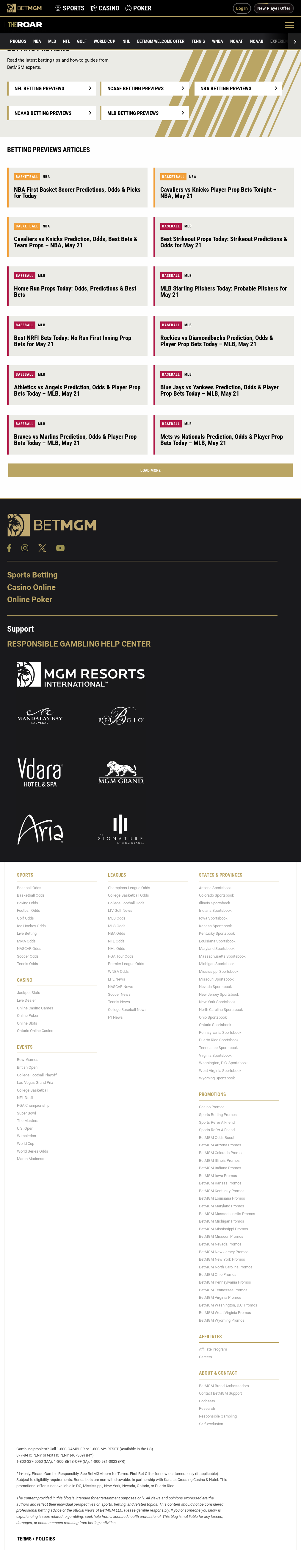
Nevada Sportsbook (215, 986)
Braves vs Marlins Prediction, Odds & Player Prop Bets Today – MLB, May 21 (75, 440)
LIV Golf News (120, 910)
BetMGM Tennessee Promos (223, 1290)
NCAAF (236, 41)
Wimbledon (26, 1136)
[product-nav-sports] (69, 8)
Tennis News (119, 1002)
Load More (150, 470)
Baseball (171, 226)
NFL (66, 41)
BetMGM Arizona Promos (220, 1145)
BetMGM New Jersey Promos (224, 1252)
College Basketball (32, 1090)
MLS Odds (117, 926)
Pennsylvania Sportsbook (220, 1032)
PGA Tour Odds (121, 956)
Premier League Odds (126, 963)
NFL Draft (25, 1097)
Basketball (27, 177)
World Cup (104, 41)
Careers (205, 1357)
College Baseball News (127, 1009)
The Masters (27, 1120)
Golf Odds (25, 918)
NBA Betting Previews (225, 88)
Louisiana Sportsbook (217, 941)
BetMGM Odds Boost (216, 1137)
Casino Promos (212, 1107)
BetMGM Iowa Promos (218, 1175)
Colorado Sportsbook (216, 895)
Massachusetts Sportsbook (222, 956)
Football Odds (28, 910)
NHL (126, 41)
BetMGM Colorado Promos (221, 1153)
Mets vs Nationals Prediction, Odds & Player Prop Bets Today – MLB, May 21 (221, 440)
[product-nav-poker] (138, 8)
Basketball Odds (31, 895)
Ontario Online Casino (35, 1030)
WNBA (217, 41)
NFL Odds (116, 941)
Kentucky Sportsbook (217, 933)
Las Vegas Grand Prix (35, 1082)
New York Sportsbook (217, 1002)
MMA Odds (26, 941)
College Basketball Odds (128, 895)
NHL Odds (116, 948)
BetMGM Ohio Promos (217, 1274)
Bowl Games (27, 1059)
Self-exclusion (211, 1424)
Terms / (26, 1539)
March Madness (30, 1158)
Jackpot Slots (28, 992)
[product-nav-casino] (104, 8)
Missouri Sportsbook (216, 979)
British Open (27, 1067)
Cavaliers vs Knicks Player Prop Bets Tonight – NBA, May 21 (218, 192)
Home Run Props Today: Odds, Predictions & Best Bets (75, 291)
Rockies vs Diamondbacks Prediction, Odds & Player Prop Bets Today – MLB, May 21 (216, 341)
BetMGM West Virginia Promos (225, 1312)
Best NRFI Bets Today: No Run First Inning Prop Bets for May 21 (72, 341)
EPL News (116, 979)
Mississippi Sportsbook (219, 971)
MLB (52, 41)
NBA (37, 41)
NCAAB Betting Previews (43, 113)
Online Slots (27, 1023)
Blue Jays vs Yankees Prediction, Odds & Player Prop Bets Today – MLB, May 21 (219, 390)
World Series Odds (32, 1151)
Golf (82, 41)
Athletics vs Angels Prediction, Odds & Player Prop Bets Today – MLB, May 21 (77, 390)
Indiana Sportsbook (215, 910)
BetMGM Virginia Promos (220, 1297)
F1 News (115, 1017)
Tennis (198, 41)
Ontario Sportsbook (215, 1025)
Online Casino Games (35, 1008)
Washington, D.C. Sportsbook (223, 1063)
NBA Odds (116, 933)
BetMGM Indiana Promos (220, 1168)
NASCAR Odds (29, 948)
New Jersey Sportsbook (219, 994)
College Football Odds (126, 903)
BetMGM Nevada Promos (220, 1244)
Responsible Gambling (53, 644)
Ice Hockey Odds (31, 926)
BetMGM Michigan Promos (221, 1221)
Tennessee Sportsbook (218, 1047)
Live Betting (27, 933)
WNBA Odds (118, 971)
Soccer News (119, 994)
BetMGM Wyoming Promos (221, 1320)
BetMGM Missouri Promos (221, 1236)
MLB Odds (117, 918)
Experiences (282, 41)
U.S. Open (25, 1128)
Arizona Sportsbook (215, 888)
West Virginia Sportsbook (220, 1070)
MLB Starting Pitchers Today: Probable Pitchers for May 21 (223, 291)
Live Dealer (26, 1000)
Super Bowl (26, 1113)
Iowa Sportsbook (213, 918)
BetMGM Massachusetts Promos (227, 1214)
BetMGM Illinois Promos (219, 1160)
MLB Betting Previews (133, 113)
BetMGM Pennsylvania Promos (225, 1282)
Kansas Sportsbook (215, 926)
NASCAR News (120, 986)
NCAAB (256, 41)
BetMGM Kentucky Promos (221, 1191)
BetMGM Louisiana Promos (222, 1198)
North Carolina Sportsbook (221, 1009)
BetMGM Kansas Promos (220, 1183)
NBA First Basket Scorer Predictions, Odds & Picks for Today (77, 192)
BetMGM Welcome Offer (160, 41)
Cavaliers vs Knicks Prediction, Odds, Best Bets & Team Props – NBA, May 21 (75, 242)
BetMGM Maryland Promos (221, 1206)
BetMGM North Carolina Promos (226, 1267)
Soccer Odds (28, 956)
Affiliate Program (213, 1349)
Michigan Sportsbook (217, 963)
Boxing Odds (27, 903)
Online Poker (29, 599)
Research (207, 1408)
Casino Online (31, 587)
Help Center (126, 644)
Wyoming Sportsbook (217, 1078)
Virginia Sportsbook (215, 1055)
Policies (45, 1539)
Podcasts (207, 1401)
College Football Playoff (37, 1075)
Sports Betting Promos (218, 1114)
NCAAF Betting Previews (135, 88)
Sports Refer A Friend (217, 1122)
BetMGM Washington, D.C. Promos (228, 1305)
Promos (18, 41)
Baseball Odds (29, 888)
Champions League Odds (129, 888)
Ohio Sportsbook (213, 1017)
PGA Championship (33, 1105)
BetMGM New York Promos (222, 1259)
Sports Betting (32, 574)
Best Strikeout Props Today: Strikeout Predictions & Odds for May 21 (223, 242)
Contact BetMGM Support (220, 1393)
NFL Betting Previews (39, 88)
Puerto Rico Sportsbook (219, 1040)
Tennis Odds (27, 963)
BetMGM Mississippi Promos (223, 1229)
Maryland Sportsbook (217, 948)
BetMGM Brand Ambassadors (224, 1386)
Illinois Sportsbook (214, 903)
